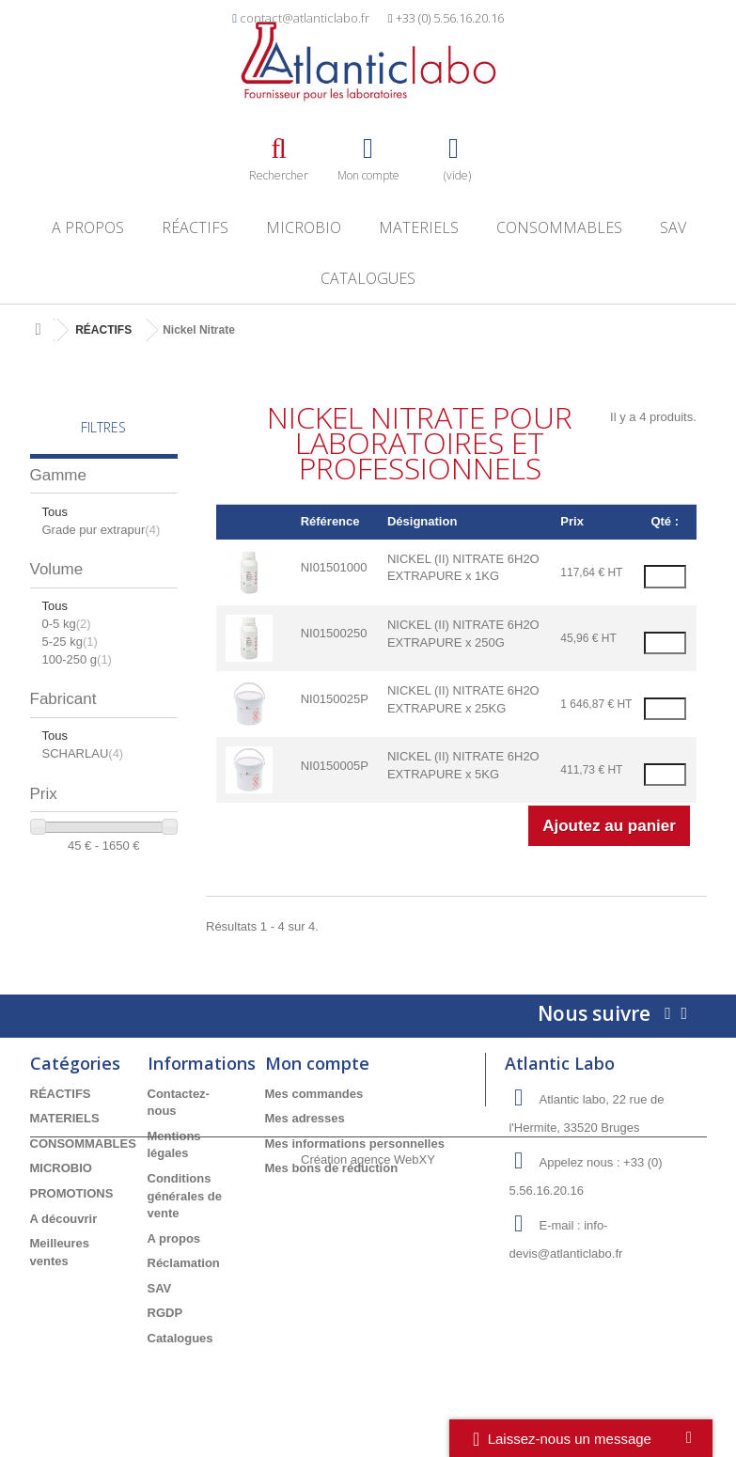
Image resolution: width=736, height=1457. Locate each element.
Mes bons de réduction (332, 1168)
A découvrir (64, 1219)
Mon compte (317, 1063)
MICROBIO (303, 227)
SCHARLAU (83, 753)
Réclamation (184, 1263)
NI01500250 (334, 633)
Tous (55, 512)
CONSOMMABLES (559, 227)
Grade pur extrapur (101, 530)
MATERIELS (419, 227)
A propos (88, 227)
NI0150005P (334, 766)
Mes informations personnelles (355, 1143)
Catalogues (368, 278)
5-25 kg (70, 641)
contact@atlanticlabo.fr (304, 17)
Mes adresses (305, 1118)
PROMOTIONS (72, 1193)
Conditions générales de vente (185, 1195)
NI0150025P (334, 699)
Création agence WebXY (368, 1406)
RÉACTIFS (195, 227)
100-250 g (77, 659)
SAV (673, 227)
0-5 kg (66, 624)
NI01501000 (334, 567)
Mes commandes (314, 1094)
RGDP (165, 1313)
